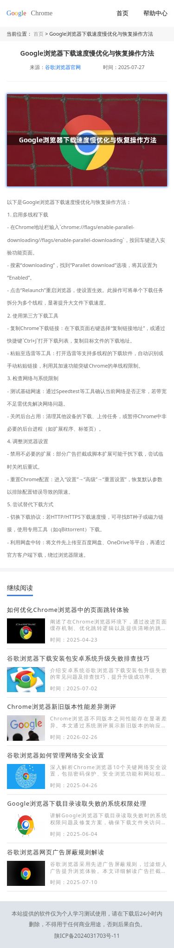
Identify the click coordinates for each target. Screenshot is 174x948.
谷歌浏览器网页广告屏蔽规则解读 (55, 852)
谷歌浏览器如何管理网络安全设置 (55, 755)
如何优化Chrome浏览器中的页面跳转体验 (68, 609)
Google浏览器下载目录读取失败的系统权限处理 (77, 803)
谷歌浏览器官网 (63, 67)
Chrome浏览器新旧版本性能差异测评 (61, 706)
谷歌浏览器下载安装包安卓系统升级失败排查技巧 (78, 658)
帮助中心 (155, 13)
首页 (122, 13)
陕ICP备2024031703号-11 (87, 924)
